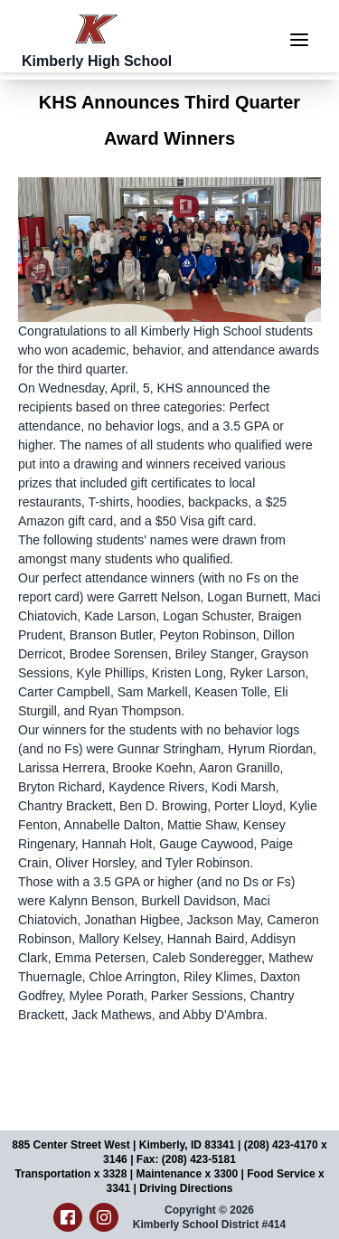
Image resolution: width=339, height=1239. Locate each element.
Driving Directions (185, 1188)
